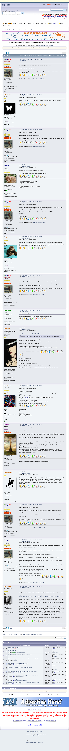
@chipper (55, 347)
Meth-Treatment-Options (13, 647)
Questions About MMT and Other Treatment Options (20, 667)
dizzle (54, 660)
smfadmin (14, 648)
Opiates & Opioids (20, 672)
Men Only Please (20, 656)
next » (65, 51)
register (18, 10)
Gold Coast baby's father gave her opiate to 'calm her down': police (23, 659)
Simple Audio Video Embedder (35, 732)
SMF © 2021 (34, 731)
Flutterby (8, 94)
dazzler (13, 652)
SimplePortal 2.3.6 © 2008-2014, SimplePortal (34, 742)
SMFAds (26, 734)
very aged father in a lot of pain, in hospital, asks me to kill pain (22, 671)
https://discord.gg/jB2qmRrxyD (45, 45)
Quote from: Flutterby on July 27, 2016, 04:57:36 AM (30, 333)
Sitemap (36, 734)
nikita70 (7, 328)
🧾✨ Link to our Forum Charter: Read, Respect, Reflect (54, 14)
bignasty (55, 669)
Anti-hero (8, 386)
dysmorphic (55, 652)
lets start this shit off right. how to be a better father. (20, 654)
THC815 (13, 668)
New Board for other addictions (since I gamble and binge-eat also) (23, 682)
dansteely (8, 310)
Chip (6, 59)
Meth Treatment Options (13, 679)
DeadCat (55, 656)
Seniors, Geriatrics (21, 676)
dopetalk (6, 5)
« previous (61, 51)
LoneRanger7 (9, 472)
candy (7, 424)
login (14, 10)
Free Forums (31, 734)
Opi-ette (7, 237)
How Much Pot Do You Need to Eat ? (16, 650)
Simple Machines (40, 731)
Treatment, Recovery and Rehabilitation (20, 680)
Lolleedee (8, 586)
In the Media (15, 660)
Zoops (7, 165)
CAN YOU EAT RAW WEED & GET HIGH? (18, 663)
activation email (13, 11)
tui (53, 676)
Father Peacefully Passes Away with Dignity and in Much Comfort (23, 675)
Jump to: (51, 637)
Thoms (13, 656)
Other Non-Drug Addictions (18, 683)
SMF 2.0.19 (29, 731)
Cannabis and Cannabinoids (20, 652)
